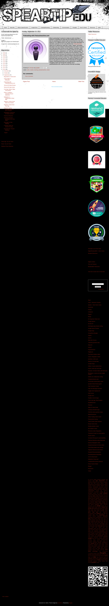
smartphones (90, 544)
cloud (103, 488)
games (92, 504)
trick (97, 555)
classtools (100, 488)
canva (95, 484)
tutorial (106, 555)
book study (93, 483)
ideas (94, 514)
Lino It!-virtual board (92, 456)
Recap (89, 316)
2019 (4, 55)
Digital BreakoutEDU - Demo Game (96, 251)
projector (93, 533)
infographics (102, 514)
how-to (99, 513)
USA (92, 557)
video (94, 557)
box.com (98, 483)
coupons (94, 493)
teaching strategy (95, 549)
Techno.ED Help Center (9, 87)
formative (90, 503)
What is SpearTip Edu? (23, 27)
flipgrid (96, 501)
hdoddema (60, 602)
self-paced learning (97, 542)
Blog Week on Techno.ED (10, 76)
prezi (107, 530)
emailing (92, 499)
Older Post (81, 81)
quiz (96, 534)
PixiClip (89, 309)
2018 (4, 57)
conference (106, 490)
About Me (12, 27)
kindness (93, 519)
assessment (101, 480)
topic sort (89, 555)
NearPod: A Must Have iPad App (9, 105)
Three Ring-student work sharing (95, 447)
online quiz (100, 526)
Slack (89, 300)
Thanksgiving (90, 553)
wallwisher (90, 558)
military (102, 522)
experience (105, 499)
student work (100, 547)
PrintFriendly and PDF (92, 532)
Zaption (89, 335)
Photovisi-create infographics (94, 431)
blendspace (105, 482)
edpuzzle (97, 498)
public (106, 533)
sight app (96, 543)
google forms (97, 508)
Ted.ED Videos (91, 435)
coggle (106, 488)
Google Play (98, 509)
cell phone (102, 484)
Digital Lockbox (91, 261)
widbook (102, 559)
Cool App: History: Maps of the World (9, 90)
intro (102, 517)
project (89, 533)
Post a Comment (29, 76)
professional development (102, 532)
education (106, 498)
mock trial (94, 523)
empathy (95, 499)
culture (101, 494)
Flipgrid (89, 314)
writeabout (95, 561)
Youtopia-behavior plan (93, 379)
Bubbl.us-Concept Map (93, 361)
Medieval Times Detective (7, 146)
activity (95, 479)
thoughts (103, 553)
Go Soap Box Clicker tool (94, 319)
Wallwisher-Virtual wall (93, 459)
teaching (90, 549)
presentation (101, 530)
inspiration (99, 515)
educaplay (102, 498)
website (99, 559)
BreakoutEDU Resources (94, 266)
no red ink (100, 524)
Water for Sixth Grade (93, 407)
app (107, 479)
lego (100, 521)
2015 (4, 63)
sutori (96, 548)
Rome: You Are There (6, 143)
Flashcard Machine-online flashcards (96, 440)
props (103, 533)
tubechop (102, 555)
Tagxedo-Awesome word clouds (95, 449)
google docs (105, 507)
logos (105, 521)
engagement (100, 499)
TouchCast (90, 307)
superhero (106, 547)
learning (36, 69)
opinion (100, 527)
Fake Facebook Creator (93, 386)
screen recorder (96, 539)
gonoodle (94, 505)
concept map (99, 490)
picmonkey (93, 529)
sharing (92, 543)
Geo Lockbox (5, 596)
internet (94, 517)
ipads (89, 518)
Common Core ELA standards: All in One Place (9, 119)
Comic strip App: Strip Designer (95, 400)
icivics (102, 513)
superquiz (90, 548)
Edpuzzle (90, 345)
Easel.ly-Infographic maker (94, 442)
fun (104, 503)
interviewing (98, 517)
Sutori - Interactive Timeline (94, 302)
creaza (98, 494)
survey (93, 548)
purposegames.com (91, 534)
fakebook (101, 500)
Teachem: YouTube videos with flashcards (97, 370)
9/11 (92, 479)
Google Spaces (91, 321)
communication (91, 490)
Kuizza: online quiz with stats (94, 368)
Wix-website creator (92, 428)
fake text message (95, 500)
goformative (90, 505)
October (6, 73)
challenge (106, 484)
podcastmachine (42, 69)
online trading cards (92, 527)
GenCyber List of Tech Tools (94, 248)
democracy (90, 495)
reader (89, 535)
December (6, 71)
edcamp (89, 498)
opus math (105, 527)
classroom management (92, 488)
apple (94, 480)
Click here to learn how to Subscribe (96, 271)
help (100, 512)
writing (99, 561)
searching (90, 542)
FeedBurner (101, 289)
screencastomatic (104, 539)
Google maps (93, 509)
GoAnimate (106, 504)
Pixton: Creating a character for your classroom (8, 94)
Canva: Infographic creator (94, 356)
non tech (106, 524)
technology (94, 551)
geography (97, 504)
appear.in (89, 480)
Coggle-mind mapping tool (94, 390)
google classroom (98, 507)
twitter (89, 557)
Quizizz (89, 337)
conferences (90, 491)
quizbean (99, 534)
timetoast (93, 554)
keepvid (99, 518)
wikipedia (106, 559)
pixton (100, 529)
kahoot (95, 518)
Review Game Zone (92, 423)
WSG (99, 27)
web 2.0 (95, 559)
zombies (97, 562)
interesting (90, 517)
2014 (4, 65)
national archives (91, 524)
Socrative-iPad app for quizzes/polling (96, 438)
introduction (105, 517)
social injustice (101, 544)
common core (105, 489)
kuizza (97, 519)
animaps (99, 479)
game (89, 504)
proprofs (100, 533)
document (106, 495)
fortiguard (97, 503)
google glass (102, 508)
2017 (4, 59)
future (106, 503)
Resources (92, 27)
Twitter (89, 471)
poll (92, 530)
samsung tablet (102, 538)
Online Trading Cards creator (94, 416)
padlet (95, 528)
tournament (94, 555)
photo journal (101, 528)
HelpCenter (105, 512)
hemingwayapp (91, 513)
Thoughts (74, 27)
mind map (106, 522)
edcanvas (93, 498)
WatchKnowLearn (92, 414)
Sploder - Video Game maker (94, 305)
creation (32, 69)
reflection (106, 535)
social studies (94, 545)
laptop (89, 521)
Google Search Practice (93, 328)
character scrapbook (96, 485)
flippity (99, 501)
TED (100, 551)
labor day (106, 519)
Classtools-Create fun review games (96, 433)
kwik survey (101, 519)
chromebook (95, 486)
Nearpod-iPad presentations (94, 452)
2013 (4, 67)
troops (99, 555)
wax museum (91, 559)
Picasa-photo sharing (93, 419)
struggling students (92, 547)
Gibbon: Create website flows (95, 366)
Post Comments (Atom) (56, 86)
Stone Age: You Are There (7, 141)
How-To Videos (83, 27)
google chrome (91, 507)
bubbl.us (102, 483)
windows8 (90, 561)
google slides (90, 510)
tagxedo (102, 548)
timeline (89, 554)
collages (95, 489)
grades (106, 510)
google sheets (105, 509)
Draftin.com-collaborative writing (95, 376)
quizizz (106, 534)
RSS (93, 538)
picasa (89, 529)
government (102, 510)
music (106, 523)
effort (89, 499)
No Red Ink (90, 323)
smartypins (96, 544)
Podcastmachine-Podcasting (94, 454)
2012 (4, 69)
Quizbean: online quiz (93, 359)
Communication (65, 27)
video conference (100, 557)
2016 (4, 61)
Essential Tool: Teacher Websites (9, 129)
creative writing (91, 494)
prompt (96, 533)
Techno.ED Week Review (10, 85)
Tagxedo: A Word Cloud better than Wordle (9, 102)
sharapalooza (105, 542)
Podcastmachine (78, 43)
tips (96, 554)
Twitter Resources (92, 34)
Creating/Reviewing (45, 27)
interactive (105, 516)
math (99, 522)
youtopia (89, 562)
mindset (89, 523)
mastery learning (94, 522)
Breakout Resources (92, 253)
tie (107, 553)
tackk (99, 548)
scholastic (90, 539)
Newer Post (26, 81)
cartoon (98, 484)
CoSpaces (90, 312)
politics (89, 530)
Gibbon (101, 504)
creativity (95, 494)
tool (104, 554)
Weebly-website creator (93, 426)
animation (103, 479)
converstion (96, 491)
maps (89, 522)
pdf (97, 528)
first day (104, 500)
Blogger (90, 466)
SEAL (101, 540)
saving (106, 538)
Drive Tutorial (93, 496)
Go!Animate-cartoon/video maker (95, 381)
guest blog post (93, 512)
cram (98, 493)
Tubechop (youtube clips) (94, 342)
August (6, 132)
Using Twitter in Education (7, 79)
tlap (98, 554)
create (100, 493)
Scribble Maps (91, 363)
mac (107, 521)
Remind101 (90, 468)
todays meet (101, 554)
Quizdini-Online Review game (95, 383)
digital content (96, 495)
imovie (97, 514)
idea (104, 513)
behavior (101, 482)
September (7, 75)
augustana (90, 482)
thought (98, 553)
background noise (95, 482)
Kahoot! (90, 347)
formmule (94, 503)
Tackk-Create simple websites (95, 421)
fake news (90, 500)
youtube (93, 562)
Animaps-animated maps (94, 409)
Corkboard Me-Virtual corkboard (95, 461)
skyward (106, 543)
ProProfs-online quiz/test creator (95, 412)
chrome (102, 485)
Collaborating (56, 27)
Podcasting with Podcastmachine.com (9, 82)
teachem (106, 548)
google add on (104, 505)
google (99, 505)
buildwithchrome (91, 484)
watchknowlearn (96, 558)
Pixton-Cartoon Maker (93, 463)
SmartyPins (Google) (93, 333)
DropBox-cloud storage (93, 398)
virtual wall (106, 557)
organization (90, 528)
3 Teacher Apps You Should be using (8, 126)
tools (107, 554)
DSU (101, 496)
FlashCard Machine (8, 115)
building (106, 483)
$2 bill (89, 479)
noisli (103, 524)
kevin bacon (103, 518)
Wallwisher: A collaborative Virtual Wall (9, 98)
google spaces (97, 510)
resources (105, 537)
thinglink (94, 553)
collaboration (90, 489)
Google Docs (91, 395)
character (89, 485)
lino (102, 521)
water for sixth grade (103, 558)
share (89, 543)
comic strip (99, 489)
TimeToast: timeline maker (94, 354)
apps (97, 480)
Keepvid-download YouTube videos (96, 445)
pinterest (96, 529)
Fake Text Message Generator (95, 388)
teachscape (102, 549)
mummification (102, 523)
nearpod (96, 524)
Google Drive (34, 27)
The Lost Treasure (92, 264)
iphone (92, 518)
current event (105, 494)
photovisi (106, 528)
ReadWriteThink (91, 402)
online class (94, 525)
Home (5, 27)
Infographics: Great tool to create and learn (9, 113)
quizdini (103, 534)
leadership (93, 521)
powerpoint (96, 530)
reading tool (93, 535)
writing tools (105, 561)
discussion (101, 495)
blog (89, 483)
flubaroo (103, 501)
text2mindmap (105, 551)
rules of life (96, 538)
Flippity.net (90, 352)
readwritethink (100, 535)
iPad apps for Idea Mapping (8, 123)
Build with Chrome (92, 340)
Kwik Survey (91, 393)
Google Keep (91, 330)
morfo (98, 523)
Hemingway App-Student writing (95, 326)
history (95, 513)
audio (28, 69)
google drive (91, 508)
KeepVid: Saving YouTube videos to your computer (9, 109)
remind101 (96, 536)
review (48, 69)
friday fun (101, 503)
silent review (101, 543)
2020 (4, 53)
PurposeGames (91, 349)
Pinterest (90, 405)
